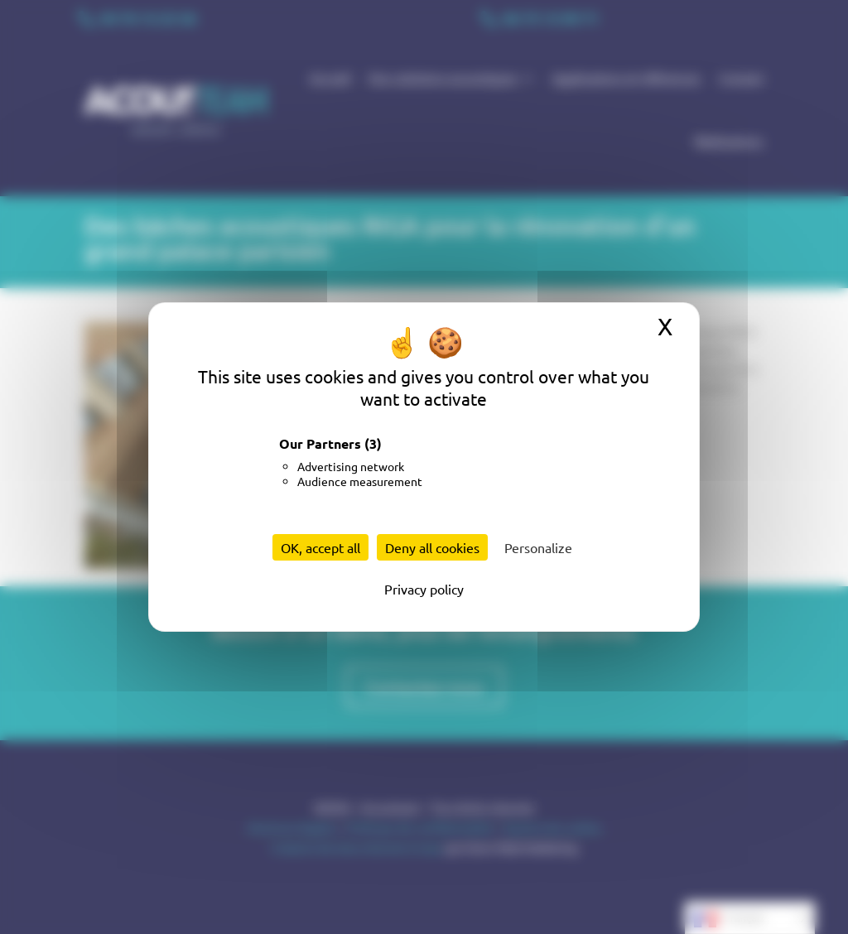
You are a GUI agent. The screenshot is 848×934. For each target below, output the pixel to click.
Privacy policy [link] (424, 588)
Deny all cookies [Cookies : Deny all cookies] (432, 547)
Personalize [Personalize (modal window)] (538, 547)
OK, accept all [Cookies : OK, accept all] (320, 547)
